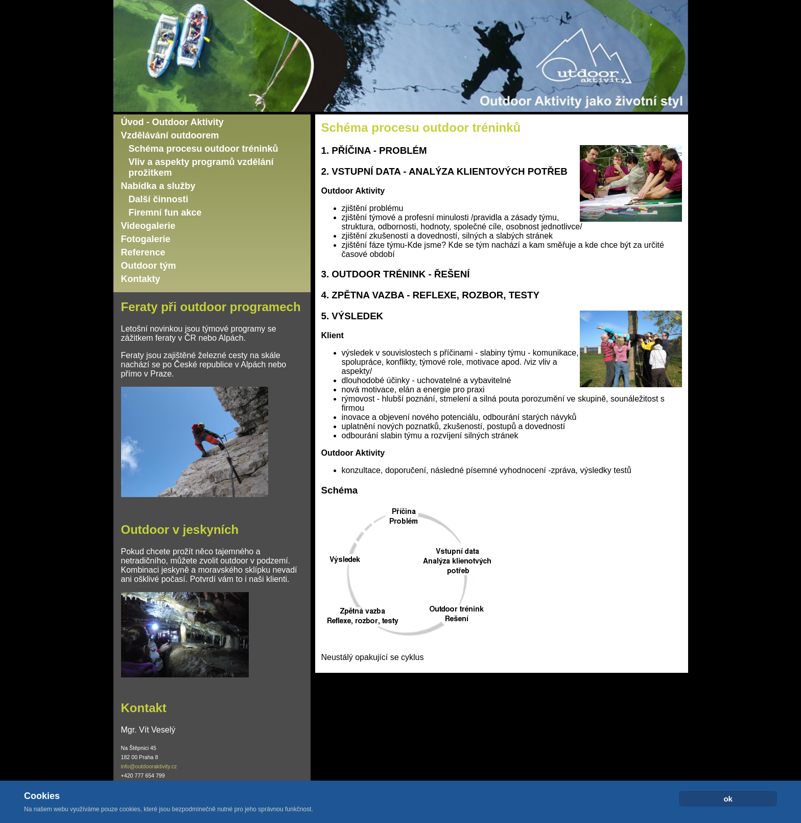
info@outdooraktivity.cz (149, 766)
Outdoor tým (148, 266)
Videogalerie (148, 226)
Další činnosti (159, 199)
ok (728, 798)
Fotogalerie (146, 239)
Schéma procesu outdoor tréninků (203, 149)
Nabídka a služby (158, 186)
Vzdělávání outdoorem (170, 135)
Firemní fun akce (165, 212)
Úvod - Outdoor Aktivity (172, 122)
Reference (143, 252)
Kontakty (140, 279)
